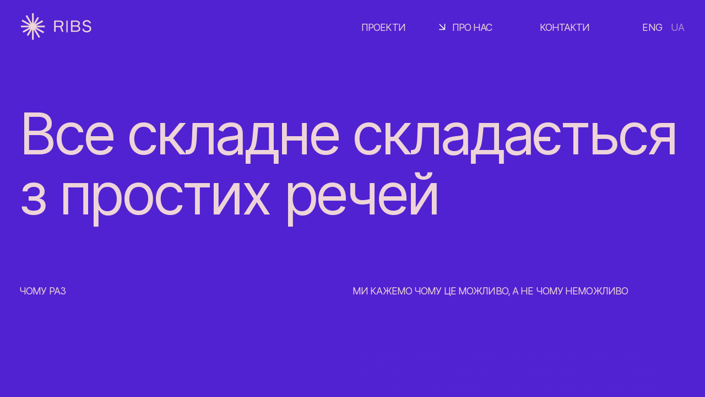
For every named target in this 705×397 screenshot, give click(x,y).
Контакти (565, 27)
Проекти (383, 27)
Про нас (472, 27)
